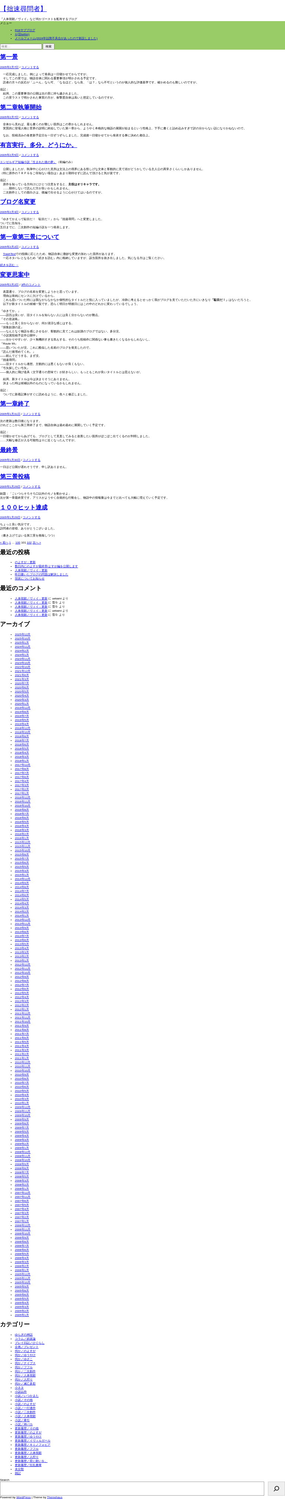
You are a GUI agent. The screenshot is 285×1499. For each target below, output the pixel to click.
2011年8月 (22, 1029)
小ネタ (19, 1387)
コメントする (30, 67)
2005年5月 (22, 1298)
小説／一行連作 (25, 1408)
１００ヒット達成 (24, 507)
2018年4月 (22, 752)
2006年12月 (22, 1225)
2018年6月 (22, 744)
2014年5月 (22, 899)
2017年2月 (22, 789)
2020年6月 (22, 687)
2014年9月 (22, 883)
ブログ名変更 (18, 202)
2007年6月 (22, 1201)
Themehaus (54, 1497)
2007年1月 (22, 1221)
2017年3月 (22, 785)
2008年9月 (22, 1164)
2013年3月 (22, 952)
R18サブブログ (25, 30)
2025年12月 (22, 634)
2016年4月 (22, 826)
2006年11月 (22, 1229)
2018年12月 (22, 728)
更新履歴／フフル (27, 1448)
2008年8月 (22, 1168)
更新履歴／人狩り (27, 1457)
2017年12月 (22, 765)
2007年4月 (22, 1209)
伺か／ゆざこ (24, 1359)
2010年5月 (22, 1091)
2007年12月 (22, 1192)
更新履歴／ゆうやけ (28, 1436)
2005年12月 (22, 1274)
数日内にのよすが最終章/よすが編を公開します (46, 566)
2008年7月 (22, 1172)
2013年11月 (22, 923)
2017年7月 (22, 773)
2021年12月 (22, 671)
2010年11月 (22, 1066)
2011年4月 (22, 1046)
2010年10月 (22, 1070)
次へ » (37, 542)
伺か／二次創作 (25, 1371)
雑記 (18, 1473)
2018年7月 (22, 740)
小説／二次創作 (25, 1412)
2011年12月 (22, 1013)
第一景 (9, 57)
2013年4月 (22, 948)
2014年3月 (22, 907)
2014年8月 (22, 887)
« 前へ (4, 542)
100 (18, 542)
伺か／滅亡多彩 (25, 1383)
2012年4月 (22, 997)
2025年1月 (22, 642)
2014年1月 (22, 915)
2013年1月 (22, 960)
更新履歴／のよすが (28, 1432)
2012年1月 (22, 1009)
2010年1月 (22, 1103)
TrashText (9, 254)
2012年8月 (22, 981)
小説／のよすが (25, 1404)
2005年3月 (22, 1307)
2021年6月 (22, 675)
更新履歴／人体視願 (28, 1453)
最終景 (9, 450)
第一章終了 (15, 403)
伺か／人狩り (24, 1379)
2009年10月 (22, 1115)
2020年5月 (22, 691)
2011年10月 (22, 1021)
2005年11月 (22, 1278)
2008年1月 (22, 1188)
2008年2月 (22, 1184)
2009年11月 (22, 1111)
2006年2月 (22, 1266)
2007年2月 (22, 1217)
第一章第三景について (29, 237)
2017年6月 (22, 777)
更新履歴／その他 (27, 1428)
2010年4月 (22, 1095)
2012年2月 (22, 1005)
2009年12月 (22, 1107)
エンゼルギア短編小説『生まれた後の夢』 (28, 162)
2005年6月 (22, 1294)
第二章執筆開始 (21, 107)
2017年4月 (22, 781)
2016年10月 (22, 805)
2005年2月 (22, 1311)
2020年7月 (22, 683)
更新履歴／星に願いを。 (31, 1461)
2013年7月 (22, 936)
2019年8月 (22, 712)
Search (4, 1480)
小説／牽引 (22, 1420)
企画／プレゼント (27, 1347)
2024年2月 (22, 650)
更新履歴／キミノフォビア (32, 1444)
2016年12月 (22, 797)
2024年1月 (22, 655)
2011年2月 (22, 1054)
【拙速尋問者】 (23, 9)
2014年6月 (22, 895)
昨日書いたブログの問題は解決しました (41, 574)
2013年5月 (22, 944)
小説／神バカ (24, 1424)
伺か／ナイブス (25, 1363)
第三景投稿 (15, 476)
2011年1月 (22, 1058)
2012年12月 (22, 964)
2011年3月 (22, 1050)
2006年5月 (22, 1254)
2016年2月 (22, 834)
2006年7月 (22, 1245)
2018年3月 (22, 756)
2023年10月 (22, 663)
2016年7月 (22, 813)
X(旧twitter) (22, 34)
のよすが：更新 (25, 562)
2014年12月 (22, 879)
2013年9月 (22, 928)
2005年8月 (22, 1290)
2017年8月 (22, 769)
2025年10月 (22, 638)
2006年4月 (22, 1258)
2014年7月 (22, 891)
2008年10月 (22, 1160)
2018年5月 (22, 748)
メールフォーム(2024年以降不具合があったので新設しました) (56, 38)
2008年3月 (22, 1180)
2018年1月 (22, 760)
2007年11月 (22, 1197)
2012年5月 (22, 993)
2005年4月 (22, 1302)
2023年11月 (22, 659)
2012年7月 (22, 985)
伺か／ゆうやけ (25, 1355)
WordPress (23, 1497)
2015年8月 (22, 854)
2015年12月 (22, 842)
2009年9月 (22, 1119)
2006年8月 (22, 1241)
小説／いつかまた (27, 1395)
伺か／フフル (24, 1367)
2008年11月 (22, 1156)
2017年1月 (22, 793)
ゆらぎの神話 (24, 1334)
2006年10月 (22, 1233)
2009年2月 (22, 1144)
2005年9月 (22, 1286)
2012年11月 (22, 968)
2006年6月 (22, 1250)
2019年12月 (22, 707)
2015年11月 (22, 846)
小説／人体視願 (25, 1416)
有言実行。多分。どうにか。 (38, 145)
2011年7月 (22, 1034)
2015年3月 (22, 871)
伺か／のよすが (25, 1351)
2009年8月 (22, 1123)
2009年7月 (22, 1127)
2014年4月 (22, 903)
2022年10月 (22, 667)
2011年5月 (22, 1042)
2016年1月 (22, 838)
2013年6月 (22, 940)
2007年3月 (22, 1213)
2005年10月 (22, 1282)
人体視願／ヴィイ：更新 (31, 570)
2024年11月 (22, 646)
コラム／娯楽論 (25, 1338)
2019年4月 (22, 724)
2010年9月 (22, 1074)
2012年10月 (22, 972)
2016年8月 (22, 809)
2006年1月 (22, 1270)
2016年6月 (22, 818)
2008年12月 (22, 1152)
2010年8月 (22, 1078)
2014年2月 (22, 911)
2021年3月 (22, 679)
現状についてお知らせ (30, 578)
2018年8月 (22, 736)
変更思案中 (15, 275)
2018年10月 (22, 732)
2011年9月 (22, 1025)
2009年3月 (22, 1139)
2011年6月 (22, 1038)
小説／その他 (24, 1400)
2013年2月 (22, 956)
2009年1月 (22, 1148)
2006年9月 (22, 1237)
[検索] (276, 1489)
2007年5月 (22, 1205)
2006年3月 (22, 1262)
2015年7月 (22, 858)
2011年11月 (22, 1017)
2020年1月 (22, 703)
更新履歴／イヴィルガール (32, 1440)
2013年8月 (22, 932)
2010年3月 (22, 1099)
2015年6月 (22, 862)
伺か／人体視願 (25, 1375)
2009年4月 (22, 1135)
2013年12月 (22, 919)
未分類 (19, 1469)
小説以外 (21, 1391)
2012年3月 (22, 1001)
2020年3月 (22, 699)
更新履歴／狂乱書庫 (28, 1465)
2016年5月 (22, 822)
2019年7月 (22, 716)
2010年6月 (22, 1086)
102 (29, 542)
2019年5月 (22, 720)
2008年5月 (22, 1176)
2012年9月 (22, 976)
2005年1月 (22, 1315)
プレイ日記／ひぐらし (30, 1343)
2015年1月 (22, 875)
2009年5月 (22, 1131)
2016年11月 (22, 801)
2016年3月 (22, 830)
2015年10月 (22, 850)
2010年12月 (22, 1062)
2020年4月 (22, 695)
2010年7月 (22, 1082)
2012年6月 (22, 989)
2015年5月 (22, 866)
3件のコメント (30, 284)
